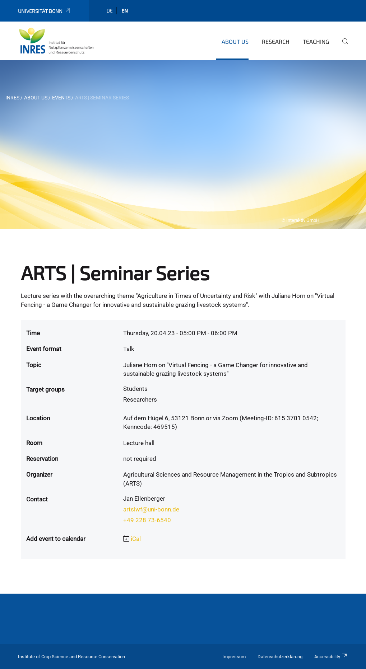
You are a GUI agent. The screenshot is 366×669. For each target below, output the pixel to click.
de (110, 11)
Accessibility (331, 656)
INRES (12, 97)
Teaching (316, 41)
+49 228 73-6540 (147, 520)
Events (61, 97)
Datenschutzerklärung (280, 656)
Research (275, 41)
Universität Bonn (44, 11)
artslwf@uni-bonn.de (151, 509)
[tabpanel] (183, 144)
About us (235, 41)
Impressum (234, 656)
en (124, 11)
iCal (136, 538)
